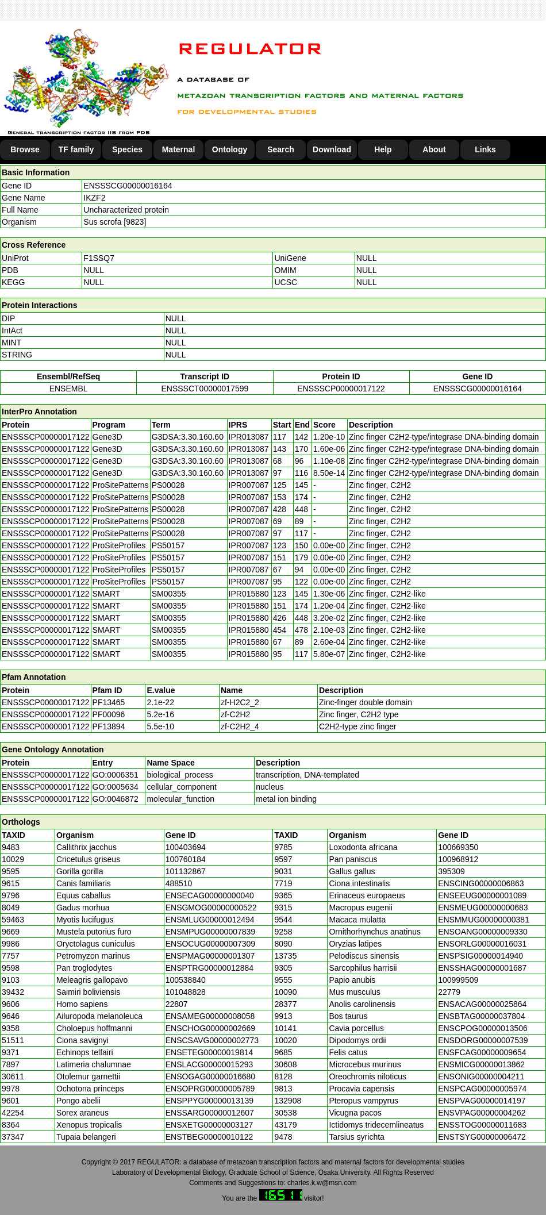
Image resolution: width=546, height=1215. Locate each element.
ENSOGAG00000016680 (210, 1076)
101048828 (186, 992)
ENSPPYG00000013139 (209, 1100)
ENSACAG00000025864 (482, 1004)
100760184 (186, 859)
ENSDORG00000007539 (483, 1040)
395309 (451, 871)
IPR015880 (249, 593)
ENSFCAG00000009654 (482, 1052)
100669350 (458, 847)
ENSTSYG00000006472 (482, 1136)
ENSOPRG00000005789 (210, 1088)
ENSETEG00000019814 (209, 1052)
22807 (177, 1004)
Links (485, 149)
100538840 (186, 980)
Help (382, 149)
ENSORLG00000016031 (482, 943)
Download (332, 149)
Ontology (229, 149)
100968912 (458, 859)
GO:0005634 (116, 786)
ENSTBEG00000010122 (209, 1136)
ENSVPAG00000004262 (481, 1112)
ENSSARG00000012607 (210, 1112)
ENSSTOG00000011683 (482, 1124)
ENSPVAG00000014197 (481, 1100)
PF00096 (109, 714)
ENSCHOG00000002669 (210, 1028)
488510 (179, 883)
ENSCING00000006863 (481, 883)
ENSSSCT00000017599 (204, 388)
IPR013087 (249, 436)
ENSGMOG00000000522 (211, 907)
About (433, 149)
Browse (25, 149)
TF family (76, 149)
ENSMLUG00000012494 (210, 919)
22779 (449, 992)
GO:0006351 (116, 774)
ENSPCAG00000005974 (482, 1088)
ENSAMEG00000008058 (210, 1016)
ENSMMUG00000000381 (483, 919)
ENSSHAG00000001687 (482, 967)
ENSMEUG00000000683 (483, 907)
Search (280, 149)
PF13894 (109, 726)
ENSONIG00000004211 (481, 1076)
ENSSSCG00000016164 (127, 185)
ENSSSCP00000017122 (341, 388)
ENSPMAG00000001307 (210, 955)
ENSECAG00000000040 (210, 895)
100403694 (186, 847)
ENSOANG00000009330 (483, 931)
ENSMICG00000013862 (481, 1064)
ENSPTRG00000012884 (209, 967)
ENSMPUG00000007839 (210, 931)
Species (127, 149)
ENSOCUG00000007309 (210, 943)
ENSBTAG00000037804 (481, 1016)
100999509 (458, 980)
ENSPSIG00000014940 (480, 955)
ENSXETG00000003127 (209, 1124)
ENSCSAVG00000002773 (212, 1040)
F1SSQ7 (98, 258)
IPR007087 (249, 485)
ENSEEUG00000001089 (482, 895)
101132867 (186, 871)
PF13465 (109, 702)
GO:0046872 (116, 798)
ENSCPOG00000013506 (483, 1028)
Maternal (178, 149)
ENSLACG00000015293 (209, 1064)
